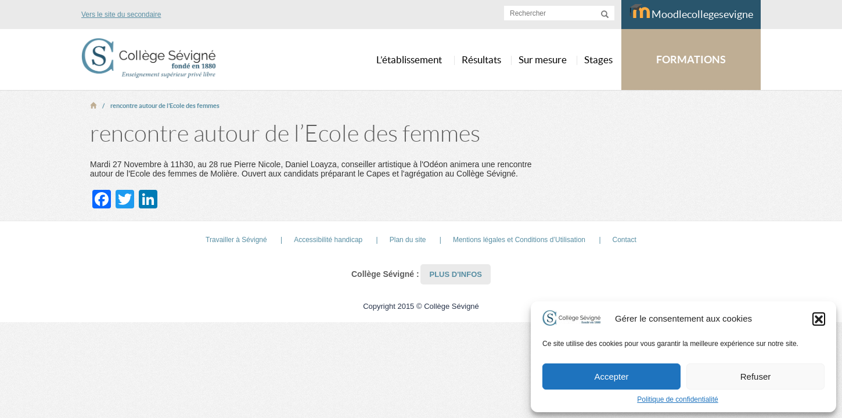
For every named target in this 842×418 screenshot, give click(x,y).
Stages (598, 59)
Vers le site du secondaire (121, 14)
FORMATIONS (691, 59)
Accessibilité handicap (328, 240)
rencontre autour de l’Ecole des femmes (165, 105)
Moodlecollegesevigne (691, 12)
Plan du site (408, 240)
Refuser (755, 376)
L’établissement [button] (409, 59)
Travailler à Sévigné (236, 240)
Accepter (611, 376)
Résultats (481, 59)
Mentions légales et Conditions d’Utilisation (519, 240)
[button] (819, 319)
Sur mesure (543, 59)
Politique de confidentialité (677, 399)
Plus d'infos (455, 274)
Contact (624, 240)
